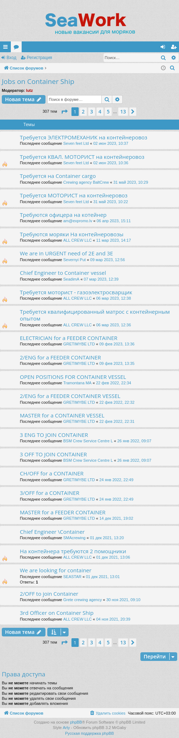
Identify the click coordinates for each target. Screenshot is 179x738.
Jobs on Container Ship (38, 81)
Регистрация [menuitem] (175, 48)
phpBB (76, 722)
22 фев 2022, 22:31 (116, 421)
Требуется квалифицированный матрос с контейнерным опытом (95, 315)
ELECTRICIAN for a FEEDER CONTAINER (68, 337)
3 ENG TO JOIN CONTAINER (54, 434)
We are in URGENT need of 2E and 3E (66, 253)
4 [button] (100, 111)
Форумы (18, 48)
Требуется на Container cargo (58, 175)
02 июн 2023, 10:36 (110, 163)
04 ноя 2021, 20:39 (113, 619)
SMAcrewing (74, 538)
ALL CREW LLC (77, 240)
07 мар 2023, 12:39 (101, 279)
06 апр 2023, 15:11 (114, 221)
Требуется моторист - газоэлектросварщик (76, 292)
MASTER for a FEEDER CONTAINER (62, 512)
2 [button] (83, 111)
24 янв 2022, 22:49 (116, 480)
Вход (11, 57)
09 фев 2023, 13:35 (116, 363)
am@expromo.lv (77, 221)
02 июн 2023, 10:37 (110, 143)
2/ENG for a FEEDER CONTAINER (60, 357)
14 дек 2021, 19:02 (116, 518)
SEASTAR (72, 576)
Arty (66, 727)
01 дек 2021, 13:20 (107, 538)
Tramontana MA (77, 383)
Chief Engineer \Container (52, 531)
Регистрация (39, 57)
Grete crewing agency (82, 600)
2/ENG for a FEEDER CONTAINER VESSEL (70, 395)
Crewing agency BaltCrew (86, 182)
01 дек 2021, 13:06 (113, 557)
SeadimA (71, 279)
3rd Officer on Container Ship (56, 612)
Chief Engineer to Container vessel (63, 272)
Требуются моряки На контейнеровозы (71, 234)
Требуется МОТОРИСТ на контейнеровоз (73, 195)
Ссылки (7, 48)
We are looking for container (55, 570)
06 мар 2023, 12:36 (113, 325)
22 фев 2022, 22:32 (116, 402)
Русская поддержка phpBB (89, 733)
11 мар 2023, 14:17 (113, 240)
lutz (29, 90)
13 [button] (123, 111)
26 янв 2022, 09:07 (134, 441)
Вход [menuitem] (164, 48)
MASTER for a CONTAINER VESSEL (62, 415)
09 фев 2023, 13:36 (116, 344)
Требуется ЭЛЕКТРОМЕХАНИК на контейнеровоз (83, 137)
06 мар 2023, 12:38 (113, 298)
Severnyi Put (75, 260)
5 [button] (108, 111)
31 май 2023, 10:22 (110, 202)
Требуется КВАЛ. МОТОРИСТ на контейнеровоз (82, 156)
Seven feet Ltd (76, 143)
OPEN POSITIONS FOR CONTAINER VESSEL (73, 376)
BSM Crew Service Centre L (88, 441)
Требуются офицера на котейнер (63, 214)
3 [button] (91, 111)
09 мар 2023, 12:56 (107, 260)
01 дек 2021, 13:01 (103, 576)
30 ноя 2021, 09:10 (123, 600)
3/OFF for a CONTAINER (49, 492)
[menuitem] (172, 68)
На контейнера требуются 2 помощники (73, 551)
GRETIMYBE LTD (79, 344)
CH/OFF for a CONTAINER (52, 473)
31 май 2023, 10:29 (130, 182)
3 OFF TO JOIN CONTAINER (53, 454)
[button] (64, 111)
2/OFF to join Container (49, 593)
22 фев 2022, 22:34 (113, 383)
